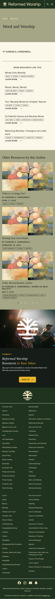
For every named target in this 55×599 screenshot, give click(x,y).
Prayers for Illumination (37, 532)
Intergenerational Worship (11, 564)
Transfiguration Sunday (10, 431)
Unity (43, 295)
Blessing (5, 508)
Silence (15, 76)
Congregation (19, 137)
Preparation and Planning (37, 443)
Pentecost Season (8, 476)
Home (5, 18)
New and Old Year (35, 427)
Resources (14, 18)
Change (8, 137)
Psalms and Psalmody (36, 447)
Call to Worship (34, 499)
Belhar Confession (10, 295)
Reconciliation (32, 295)
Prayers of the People (36, 559)
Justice (22, 295)
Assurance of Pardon (36, 524)
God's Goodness (8, 248)
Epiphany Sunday (8, 419)
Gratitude (5, 556)
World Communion (35, 484)
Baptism (31, 544)
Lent (3, 435)
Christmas (5, 415)
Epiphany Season (8, 423)
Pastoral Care (33, 435)
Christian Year (7, 516)
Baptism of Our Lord (9, 427)
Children (9, 105)
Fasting (4, 548)
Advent (4, 411)
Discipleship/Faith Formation (12, 544)
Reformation (33, 455)
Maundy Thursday (8, 451)
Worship (30, 90)
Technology (33, 468)
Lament (31, 520)
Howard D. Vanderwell (18, 51)
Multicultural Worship (36, 423)
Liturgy (17, 105)
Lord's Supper (34, 563)
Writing (28, 248)
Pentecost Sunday (8, 472)
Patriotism (26, 120)
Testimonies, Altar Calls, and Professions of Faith (38, 553)
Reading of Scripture (36, 536)
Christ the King (7, 488)
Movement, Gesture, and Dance (40, 419)
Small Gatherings (34, 463)
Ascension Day (7, 468)
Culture (4, 536)
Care (5, 203)
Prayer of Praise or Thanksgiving (40, 567)
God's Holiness (11, 90)
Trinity (31, 472)
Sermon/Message (35, 540)
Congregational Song (9, 528)
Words (21, 90)
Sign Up (27, 380)
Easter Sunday (7, 459)
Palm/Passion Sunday (9, 447)
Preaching (32, 439)
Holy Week (9, 120)
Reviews (31, 459)
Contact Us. (46, 595)
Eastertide (5, 463)
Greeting (32, 503)
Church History (7, 520)
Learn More (13, 79)
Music (8, 76)
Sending (31, 571)
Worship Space (38, 120)
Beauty (4, 503)
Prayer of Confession (36, 516)
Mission (31, 415)
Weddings (32, 476)
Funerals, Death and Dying (11, 552)
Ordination (32, 431)
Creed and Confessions (37, 548)
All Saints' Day (7, 484)
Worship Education (35, 488)
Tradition (29, 137)
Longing (20, 248)
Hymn (18, 120)
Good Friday (6, 455)
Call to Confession (35, 512)
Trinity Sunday (7, 480)
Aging (4, 499)
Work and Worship (35, 480)
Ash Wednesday (8, 439)
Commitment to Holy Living (38, 528)
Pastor (19, 203)
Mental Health (33, 407)
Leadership (6, 573)
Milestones (32, 411)
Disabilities (6, 540)
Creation (5, 532)
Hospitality (6, 560)
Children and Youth (9, 512)
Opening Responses (36, 508)
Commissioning (7, 524)
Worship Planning (27, 76)
